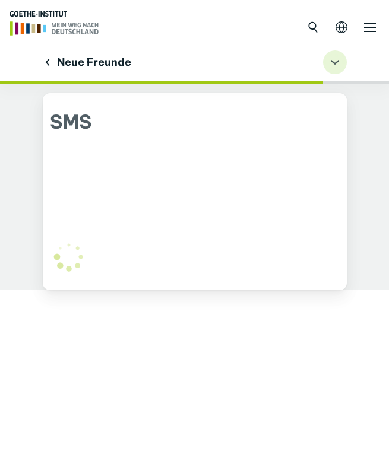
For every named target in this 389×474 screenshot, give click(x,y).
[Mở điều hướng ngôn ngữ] (341, 27)
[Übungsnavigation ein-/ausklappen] (335, 62)
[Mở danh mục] (369, 27)
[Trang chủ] (54, 27)
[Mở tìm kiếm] (312, 27)
